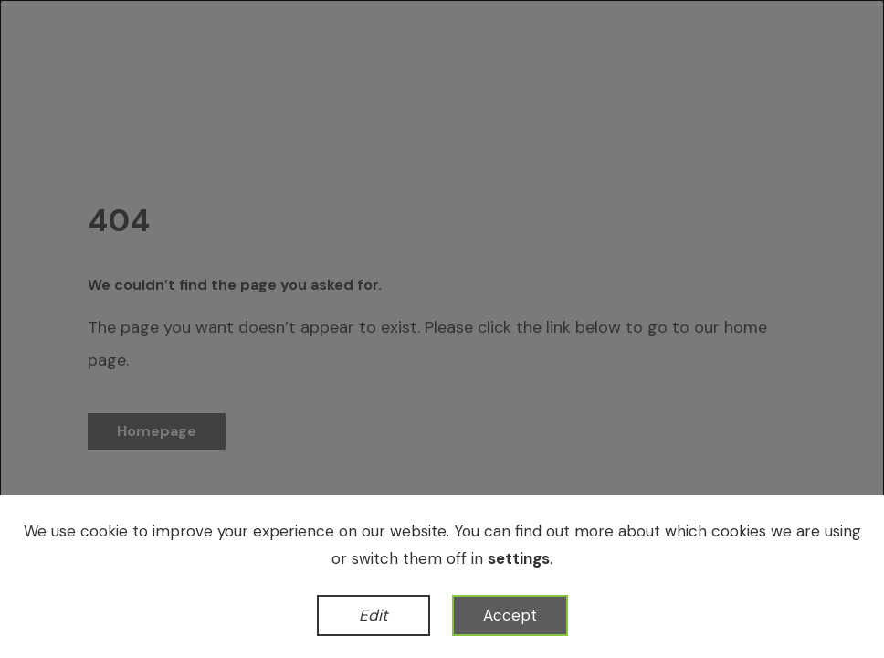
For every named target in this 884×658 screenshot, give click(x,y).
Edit (373, 615)
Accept (510, 615)
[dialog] (442, 329)
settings (519, 558)
